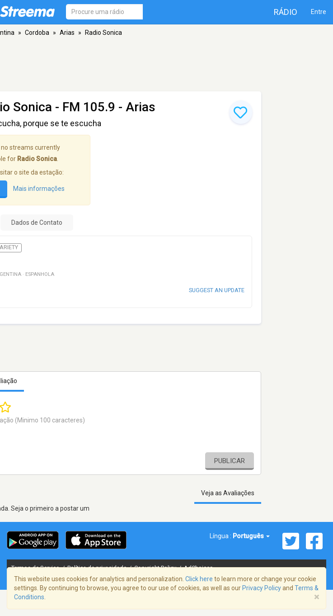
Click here (199, 579)
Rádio (285, 12)
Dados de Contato (36, 222)
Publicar (229, 461)
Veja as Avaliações (227, 493)
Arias (67, 32)
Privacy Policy (261, 588)
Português (251, 536)
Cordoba (37, 32)
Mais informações (39, 188)
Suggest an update (216, 290)
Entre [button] (318, 11)
